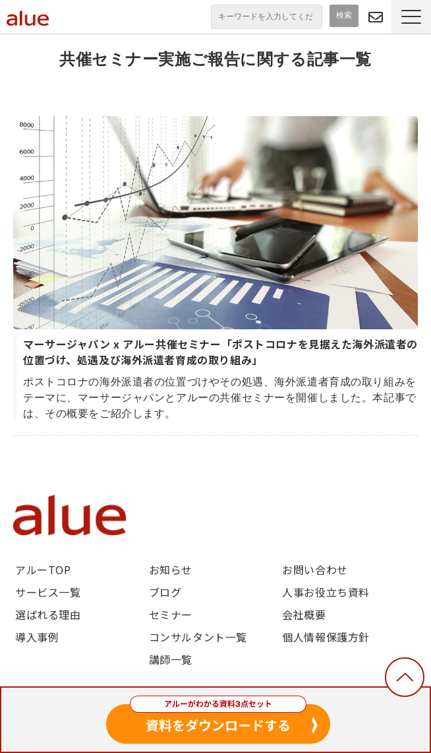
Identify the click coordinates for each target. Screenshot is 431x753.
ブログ (165, 592)
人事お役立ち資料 (326, 592)
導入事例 (37, 637)
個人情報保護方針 (326, 637)
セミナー (170, 614)
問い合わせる (375, 17)
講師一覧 (170, 659)
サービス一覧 (47, 592)
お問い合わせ (314, 569)
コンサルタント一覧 (198, 637)
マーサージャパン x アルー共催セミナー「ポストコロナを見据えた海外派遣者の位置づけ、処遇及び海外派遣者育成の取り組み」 (220, 352)
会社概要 (304, 614)
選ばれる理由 (47, 614)
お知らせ (170, 569)
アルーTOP (43, 569)
